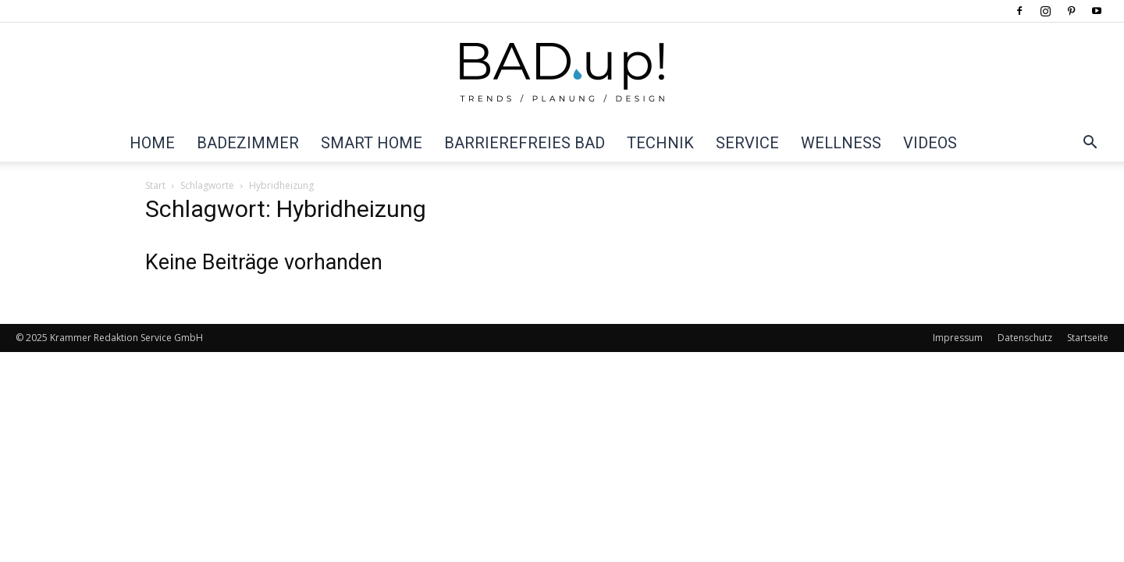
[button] (1089, 143)
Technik (660, 142)
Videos (930, 142)
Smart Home (371, 142)
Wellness (841, 142)
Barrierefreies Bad (524, 142)
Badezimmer (248, 142)
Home (152, 142)
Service (747, 142)
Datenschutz (1025, 337)
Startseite (1087, 337)
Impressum (958, 337)
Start (155, 185)
